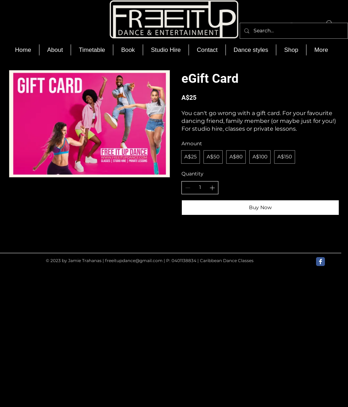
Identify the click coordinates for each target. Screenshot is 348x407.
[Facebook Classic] (320, 261)
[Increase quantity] (212, 187)
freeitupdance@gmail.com (134, 260)
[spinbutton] (199, 187)
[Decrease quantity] (187, 187)
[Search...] (293, 30)
